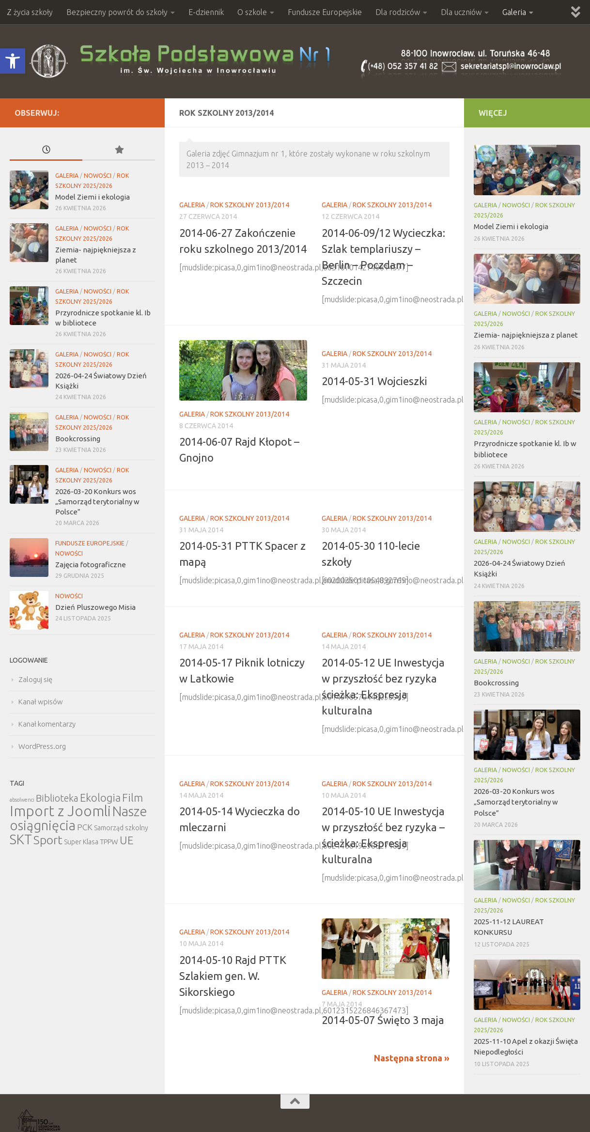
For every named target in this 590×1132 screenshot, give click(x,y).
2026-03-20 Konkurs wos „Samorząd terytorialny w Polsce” (97, 501)
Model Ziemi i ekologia (92, 197)
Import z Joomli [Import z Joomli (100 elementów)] (60, 811)
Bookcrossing (77, 438)
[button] (12, 61)
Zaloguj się (35, 679)
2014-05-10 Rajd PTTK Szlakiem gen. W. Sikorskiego (232, 976)
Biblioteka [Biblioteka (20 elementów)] (57, 798)
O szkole (252, 12)
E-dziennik (206, 12)
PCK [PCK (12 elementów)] (85, 827)
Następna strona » (412, 1058)
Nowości (97, 175)
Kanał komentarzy (47, 724)
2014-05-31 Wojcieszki (374, 381)
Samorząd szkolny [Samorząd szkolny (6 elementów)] (121, 828)
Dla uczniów (461, 12)
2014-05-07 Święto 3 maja (383, 1020)
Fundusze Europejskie (325, 12)
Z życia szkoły (30, 12)
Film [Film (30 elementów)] (132, 797)
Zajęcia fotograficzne (90, 564)
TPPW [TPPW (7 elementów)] (109, 841)
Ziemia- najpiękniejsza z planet (526, 335)
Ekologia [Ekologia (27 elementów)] (100, 797)
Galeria (514, 12)
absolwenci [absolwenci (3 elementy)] (22, 800)
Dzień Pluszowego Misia (95, 607)
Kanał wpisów (40, 702)
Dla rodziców (397, 12)
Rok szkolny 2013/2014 (249, 205)
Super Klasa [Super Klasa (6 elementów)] (81, 842)
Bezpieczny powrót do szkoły (117, 12)
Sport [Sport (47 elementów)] (47, 840)
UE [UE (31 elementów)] (127, 840)
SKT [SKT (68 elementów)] (21, 839)
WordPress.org (42, 746)
